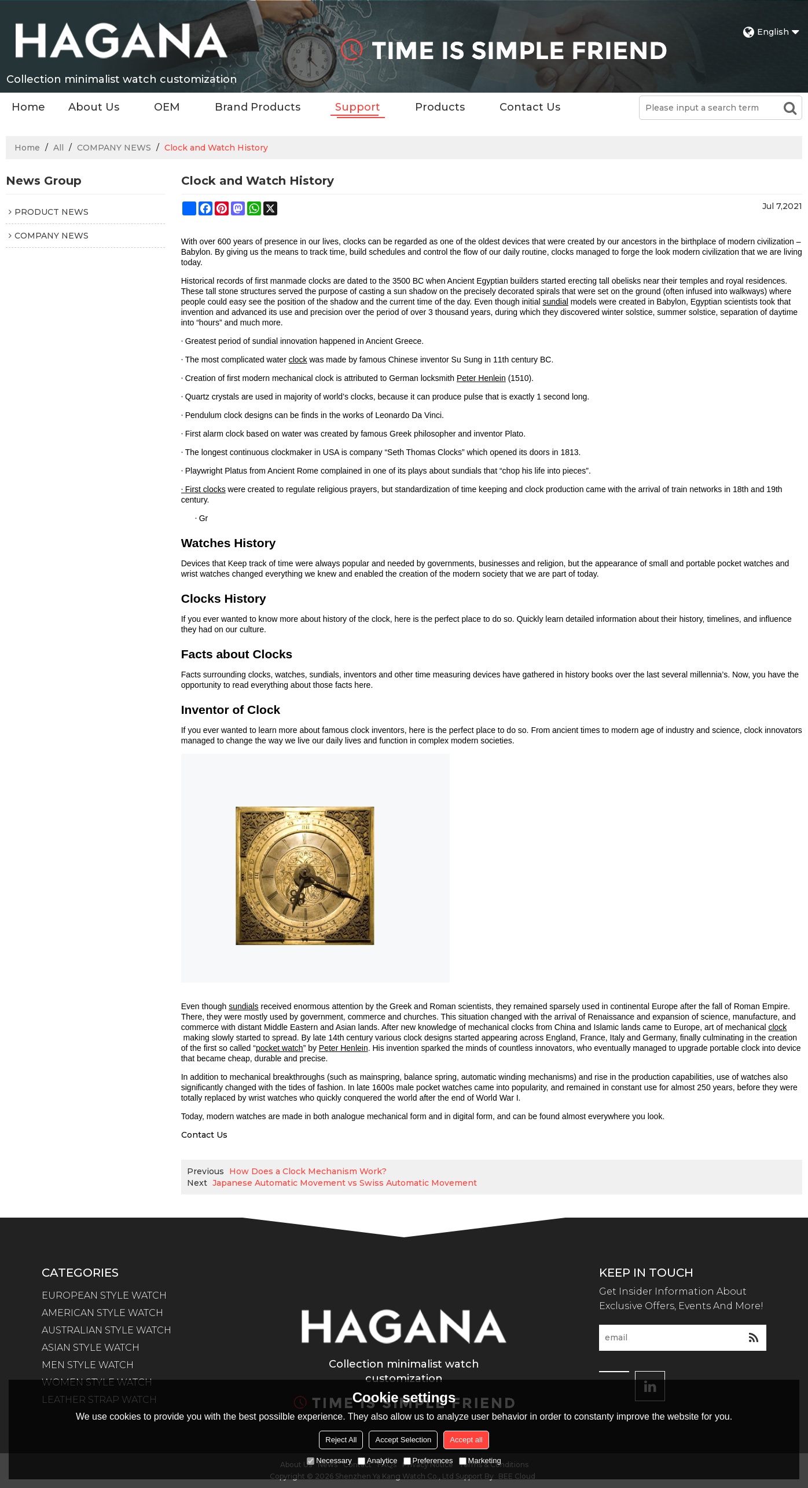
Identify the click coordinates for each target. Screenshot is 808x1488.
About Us (93, 107)
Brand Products (257, 107)
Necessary (329, 1460)
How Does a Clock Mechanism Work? (308, 1171)
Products (440, 107)
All (58, 147)
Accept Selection (403, 1439)
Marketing (480, 1460)
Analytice (378, 1460)
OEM (167, 107)
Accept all (466, 1439)
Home (28, 107)
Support (357, 107)
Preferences (428, 1460)
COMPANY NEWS (114, 147)
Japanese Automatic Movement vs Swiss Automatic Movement (344, 1183)
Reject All (341, 1439)
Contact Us (530, 107)
